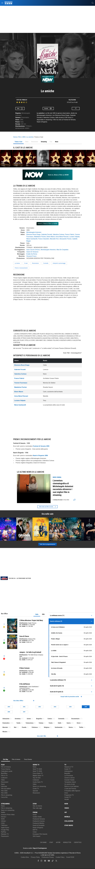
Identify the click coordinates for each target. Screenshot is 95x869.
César (35, 832)
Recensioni (4, 782)
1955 (21, 119)
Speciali (35, 790)
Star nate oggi (37, 808)
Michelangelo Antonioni (33, 232)
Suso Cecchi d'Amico (33, 249)
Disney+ (3, 817)
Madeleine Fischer (40, 236)
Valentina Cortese (58, 234)
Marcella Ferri (54, 239)
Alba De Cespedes (62, 249)
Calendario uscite (6, 771)
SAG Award (36, 836)
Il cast (26, 263)
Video (3, 780)
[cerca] (92, 3)
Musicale (5, 727)
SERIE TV (36, 764)
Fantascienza (29, 723)
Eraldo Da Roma (31, 254)
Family (18, 723)
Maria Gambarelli (31, 239)
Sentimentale (58, 727)
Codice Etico (25, 857)
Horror (78, 723)
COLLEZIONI (68, 821)
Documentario (75, 718)
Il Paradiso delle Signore (72, 790)
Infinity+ (3, 821)
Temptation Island (70, 782)
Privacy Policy (35, 857)
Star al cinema (37, 806)
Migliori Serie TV (38, 775)
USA (43, 614)
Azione (29, 718)
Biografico (39, 718)
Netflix (3, 812)
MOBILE (67, 817)
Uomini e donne (69, 777)
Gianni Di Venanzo (32, 252)
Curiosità (45, 263)
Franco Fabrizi (69, 234)
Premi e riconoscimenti (21, 268)
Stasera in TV (68, 767)
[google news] (45, 861)
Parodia (24, 727)
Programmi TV (69, 795)
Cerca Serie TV (38, 773)
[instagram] (41, 861)
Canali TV (67, 797)
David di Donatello (38, 825)
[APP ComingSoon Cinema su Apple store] (53, 848)
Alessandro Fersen (65, 239)
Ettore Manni (51, 236)
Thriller (81, 727)
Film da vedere (6, 788)
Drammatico (25, 117)
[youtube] (49, 861)
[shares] (74, 500)
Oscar (35, 814)
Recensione (35, 263)
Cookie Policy (60, 857)
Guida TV (36, 788)
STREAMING (5, 804)
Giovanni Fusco (31, 256)
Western (5, 732)
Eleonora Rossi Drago (33, 234)
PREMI (35, 812)
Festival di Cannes (39, 821)
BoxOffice (4, 773)
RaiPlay (3, 832)
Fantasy (41, 723)
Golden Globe (37, 817)
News (3, 784)
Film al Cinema (6, 767)
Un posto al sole (69, 784)
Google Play (5, 830)
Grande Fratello (69, 780)
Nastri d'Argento (38, 827)
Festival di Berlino (38, 823)
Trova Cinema (5, 769)
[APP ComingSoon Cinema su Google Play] (65, 848)
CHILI (3, 823)
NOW (3, 819)
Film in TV (4, 775)
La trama (17, 263)
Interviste (4, 786)
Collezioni (4, 777)
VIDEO (66, 808)
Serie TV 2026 (37, 771)
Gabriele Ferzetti (46, 234)
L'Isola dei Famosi (70, 788)
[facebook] (38, 861)
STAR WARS (68, 825)
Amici (66, 793)
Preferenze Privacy (48, 857)
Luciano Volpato (74, 236)
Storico (71, 727)
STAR (35, 804)
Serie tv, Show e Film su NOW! (47, 223)
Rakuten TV (5, 834)
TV (65, 764)
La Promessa (68, 775)
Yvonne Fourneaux (20, 383)
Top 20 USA (36, 777)
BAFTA (35, 830)
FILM (2, 764)
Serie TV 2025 (37, 769)
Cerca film (4, 797)
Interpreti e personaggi (59, 263)
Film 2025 (4, 790)
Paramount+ (5, 836)
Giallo (59, 723)
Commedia (61, 718)
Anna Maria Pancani (61, 236)
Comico (50, 718)
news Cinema (57, 477)
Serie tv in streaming (39, 786)
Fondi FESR (70, 857)
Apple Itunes (5, 827)
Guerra (69, 723)
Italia (36, 614)
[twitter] (56, 861)
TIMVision (4, 825)
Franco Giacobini (43, 239)
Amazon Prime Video (8, 814)
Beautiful (67, 773)
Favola (50, 723)
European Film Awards (40, 834)
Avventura (18, 718)
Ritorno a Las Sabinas (71, 786)
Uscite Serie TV (38, 782)
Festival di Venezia (39, 819)
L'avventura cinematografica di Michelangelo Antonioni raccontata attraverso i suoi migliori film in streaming (63, 487)
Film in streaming (6, 795)
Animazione (6, 718)
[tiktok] (52, 861)
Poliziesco (35, 727)
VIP (65, 812)
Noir (15, 727)
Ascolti (66, 799)
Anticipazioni (68, 771)
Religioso (46, 727)
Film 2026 (4, 793)
